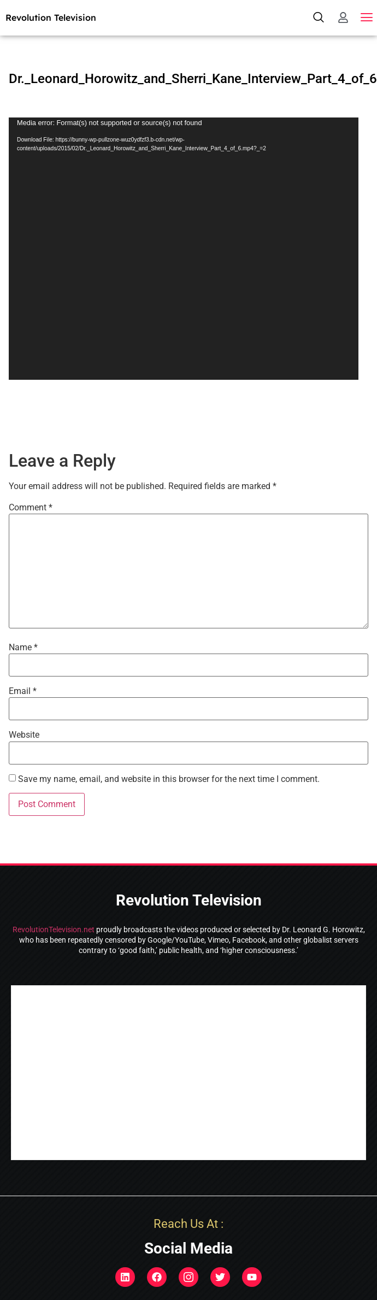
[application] (183, 248)
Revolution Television (50, 17)
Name (23, 647)
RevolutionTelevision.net (54, 929)
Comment (30, 507)
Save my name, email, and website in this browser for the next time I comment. (169, 779)
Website (24, 735)
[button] (367, 17)
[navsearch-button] (318, 17)
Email (23, 691)
